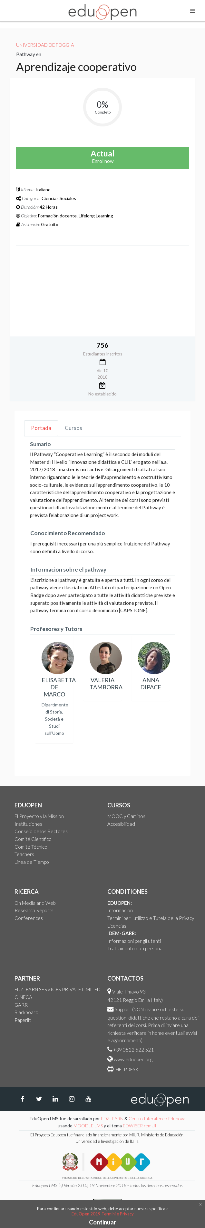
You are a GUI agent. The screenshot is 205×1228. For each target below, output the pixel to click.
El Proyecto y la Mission (39, 816)
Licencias (116, 926)
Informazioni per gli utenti (134, 941)
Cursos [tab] (73, 427)
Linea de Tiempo (32, 862)
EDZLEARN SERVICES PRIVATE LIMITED (58, 989)
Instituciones (28, 824)
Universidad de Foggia (45, 45)
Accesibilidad (121, 824)
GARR (21, 1005)
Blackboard (26, 1012)
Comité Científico (33, 839)
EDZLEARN (112, 1118)
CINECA (23, 997)
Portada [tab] (41, 427)
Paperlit (23, 1020)
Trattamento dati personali (135, 948)
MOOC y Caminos (126, 816)
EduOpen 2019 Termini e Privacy (103, 1213)
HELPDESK (127, 1069)
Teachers (24, 854)
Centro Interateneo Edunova (157, 1118)
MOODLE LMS (88, 1125)
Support (123, 1009)
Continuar (102, 1222)
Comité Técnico (31, 847)
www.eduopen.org (133, 1059)
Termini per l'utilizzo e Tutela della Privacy (150, 918)
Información (120, 910)
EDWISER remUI (140, 1125)
